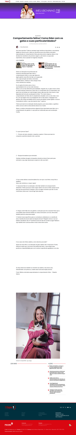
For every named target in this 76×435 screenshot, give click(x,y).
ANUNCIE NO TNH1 (60, 414)
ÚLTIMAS (6, 412)
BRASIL (23, 415)
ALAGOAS (7, 415)
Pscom (63, 1)
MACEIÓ (6, 414)
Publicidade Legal (57, 1)
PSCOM (40, 415)
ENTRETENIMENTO (43, 414)
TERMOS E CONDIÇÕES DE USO (62, 415)
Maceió (22, 1)
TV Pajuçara (44, 1)
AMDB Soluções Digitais (17, 431)
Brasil (38, 1)
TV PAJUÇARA (42, 412)
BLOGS (23, 414)
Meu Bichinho (38, 35)
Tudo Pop (49, 1)
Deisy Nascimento (24, 47)
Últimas (17, 1)
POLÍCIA (23, 412)
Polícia (31, 1)
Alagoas (26, 1)
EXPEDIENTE (58, 412)
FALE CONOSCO (59, 416)
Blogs (34, 1)
